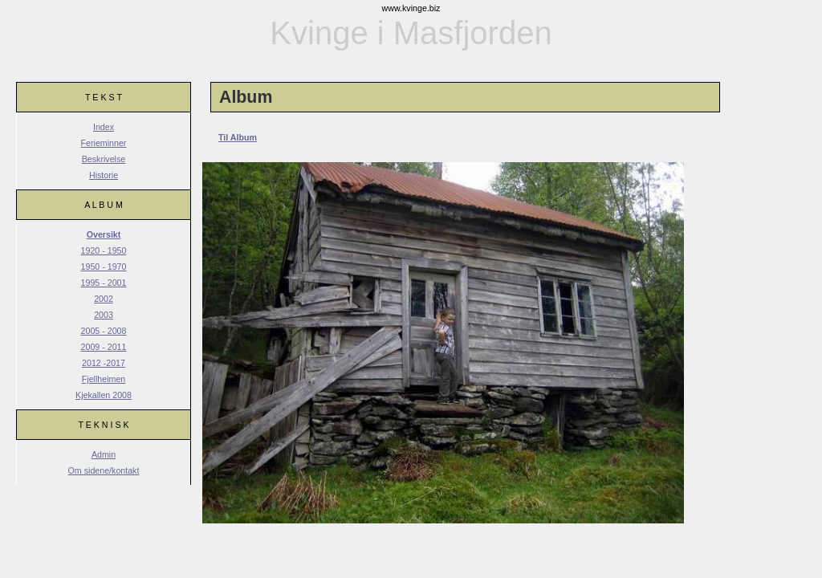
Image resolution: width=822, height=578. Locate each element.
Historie (103, 175)
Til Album (237, 137)
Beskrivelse (103, 159)
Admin (104, 454)
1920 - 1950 (104, 250)
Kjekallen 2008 (103, 395)
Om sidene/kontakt (104, 470)
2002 (103, 298)
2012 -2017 (103, 363)
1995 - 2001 (104, 282)
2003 (103, 315)
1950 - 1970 (104, 266)
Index (103, 127)
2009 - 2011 (104, 347)
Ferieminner (104, 143)
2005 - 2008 (104, 331)
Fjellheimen (104, 379)
